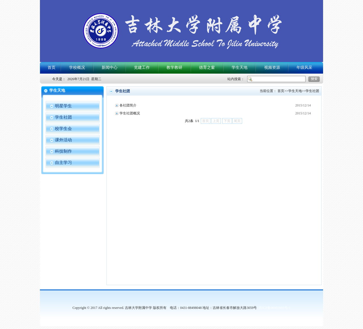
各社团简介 (127, 105)
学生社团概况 (129, 113)
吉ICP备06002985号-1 (275, 308)
